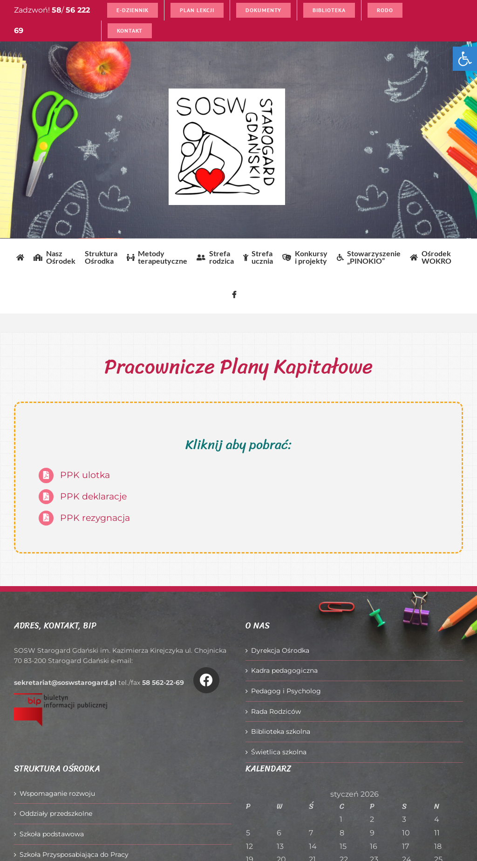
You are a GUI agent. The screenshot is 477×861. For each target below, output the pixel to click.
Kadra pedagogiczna (284, 670)
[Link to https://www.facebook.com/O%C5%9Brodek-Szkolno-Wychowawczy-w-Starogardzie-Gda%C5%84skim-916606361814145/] (206, 680)
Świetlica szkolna (279, 752)
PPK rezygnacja (95, 517)
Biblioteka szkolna (280, 731)
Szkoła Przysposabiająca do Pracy (74, 854)
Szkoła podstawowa (52, 834)
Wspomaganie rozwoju (57, 793)
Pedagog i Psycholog (286, 691)
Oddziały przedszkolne (56, 813)
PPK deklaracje (93, 496)
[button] (465, 59)
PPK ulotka (85, 475)
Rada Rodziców (276, 711)
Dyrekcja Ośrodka (280, 650)
